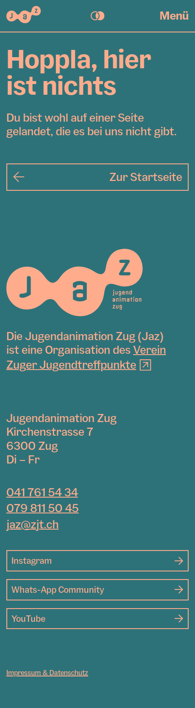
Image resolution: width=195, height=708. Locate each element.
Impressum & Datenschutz (47, 672)
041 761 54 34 (42, 492)
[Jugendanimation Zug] (74, 282)
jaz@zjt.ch (32, 524)
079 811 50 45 (42, 508)
